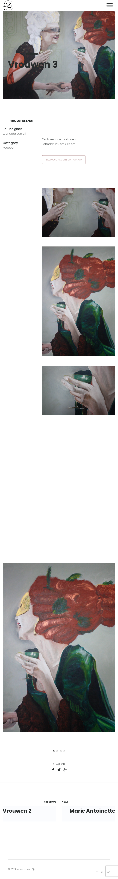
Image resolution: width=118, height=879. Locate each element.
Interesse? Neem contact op (64, 159)
